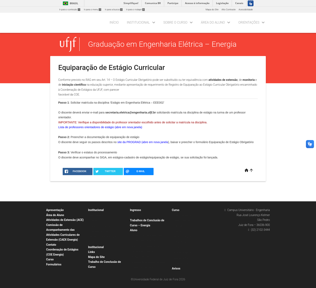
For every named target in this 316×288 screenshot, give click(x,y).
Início (114, 22)
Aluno (133, 230)
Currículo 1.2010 (182, 226)
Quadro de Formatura (142, 267)
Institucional (138, 22)
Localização (180, 247)
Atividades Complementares (146, 246)
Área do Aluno (213, 22)
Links (91, 252)
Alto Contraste (228, 9)
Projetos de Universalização (146, 251)
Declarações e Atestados (144, 240)
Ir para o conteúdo (69, 9)
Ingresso (135, 210)
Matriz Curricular (182, 220)
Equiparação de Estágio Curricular (149, 262)
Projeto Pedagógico (184, 236)
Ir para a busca (114, 9)
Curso (50, 259)
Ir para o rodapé (135, 9)
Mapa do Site (212, 9)
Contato (51, 244)
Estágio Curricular (141, 257)
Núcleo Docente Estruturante (104, 236)
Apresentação (55, 210)
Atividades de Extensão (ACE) (65, 219)
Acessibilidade (246, 9)
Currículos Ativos (182, 215)
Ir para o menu (92, 9)
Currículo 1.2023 (182, 231)
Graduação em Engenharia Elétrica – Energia (162, 44)
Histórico (94, 220)
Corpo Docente (97, 242)
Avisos (176, 268)
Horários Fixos (181, 263)
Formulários (53, 264)
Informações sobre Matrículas (147, 235)
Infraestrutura (181, 242)
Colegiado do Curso (100, 231)
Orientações (248, 22)
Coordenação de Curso (101, 226)
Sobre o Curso (175, 22)
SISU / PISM (138, 215)
